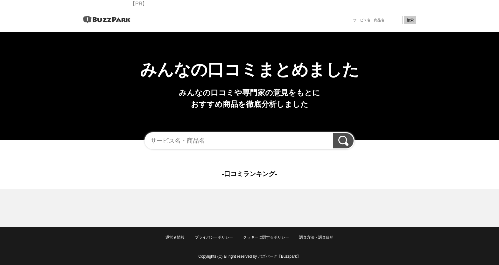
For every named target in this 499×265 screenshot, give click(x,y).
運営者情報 (175, 237)
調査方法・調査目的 (316, 237)
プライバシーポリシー (214, 237)
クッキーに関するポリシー (266, 237)
